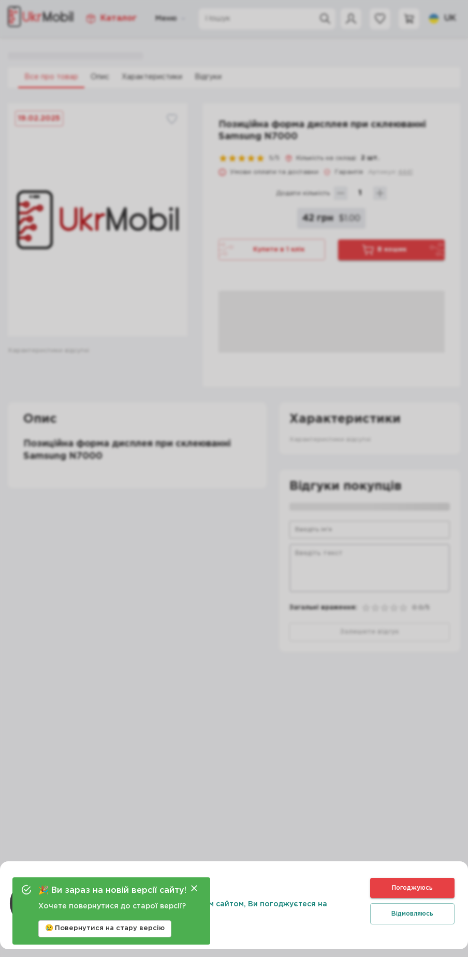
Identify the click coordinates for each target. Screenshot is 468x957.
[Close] (194, 888)
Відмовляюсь (412, 914)
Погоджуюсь (412, 888)
